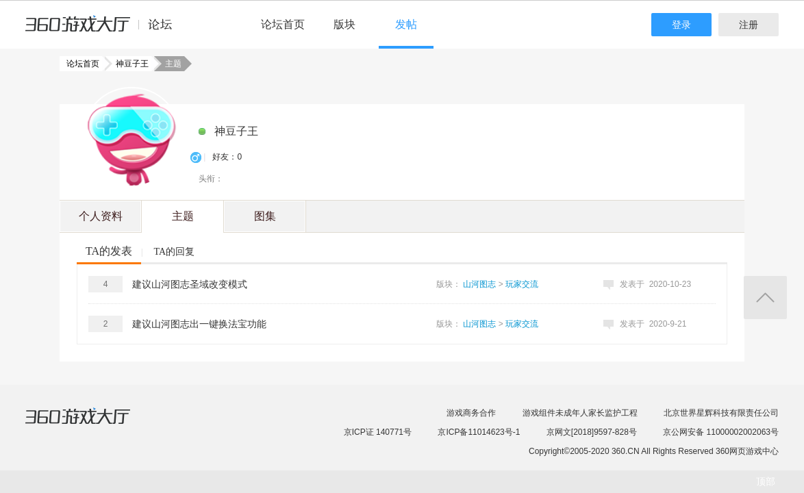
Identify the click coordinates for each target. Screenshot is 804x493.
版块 (344, 24)
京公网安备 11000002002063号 (721, 432)
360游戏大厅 (91, 424)
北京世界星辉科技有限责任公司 (721, 413)
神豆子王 (128, 63)
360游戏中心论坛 (104, 30)
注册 (748, 24)
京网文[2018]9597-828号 (592, 432)
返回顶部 (765, 297)
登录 (681, 24)
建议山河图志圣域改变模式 (189, 284)
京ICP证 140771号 (378, 432)
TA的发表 (109, 251)
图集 (265, 216)
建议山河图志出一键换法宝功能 (199, 323)
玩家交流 (521, 284)
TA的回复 (173, 251)
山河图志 (479, 284)
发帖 (406, 24)
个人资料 (101, 216)
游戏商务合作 (471, 413)
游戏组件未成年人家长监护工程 (580, 413)
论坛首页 (283, 24)
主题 (183, 216)
